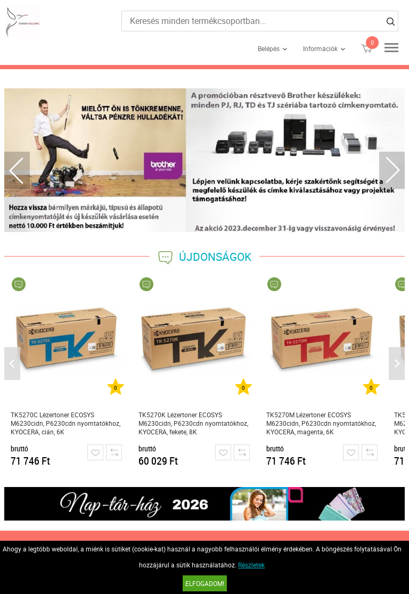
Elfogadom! (204, 583)
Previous (17, 170)
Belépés (269, 48)
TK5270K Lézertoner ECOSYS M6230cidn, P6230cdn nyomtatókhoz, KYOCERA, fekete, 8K (193, 423)
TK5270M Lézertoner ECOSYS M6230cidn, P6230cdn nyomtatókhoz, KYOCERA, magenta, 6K (321, 423)
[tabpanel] (204, 160)
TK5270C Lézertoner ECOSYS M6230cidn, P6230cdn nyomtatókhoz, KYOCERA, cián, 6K (65, 423)
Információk (320, 48)
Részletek (251, 564)
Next (392, 170)
